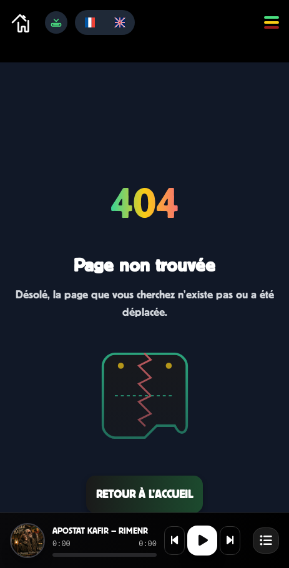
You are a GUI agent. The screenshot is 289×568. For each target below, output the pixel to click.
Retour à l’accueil (144, 494)
